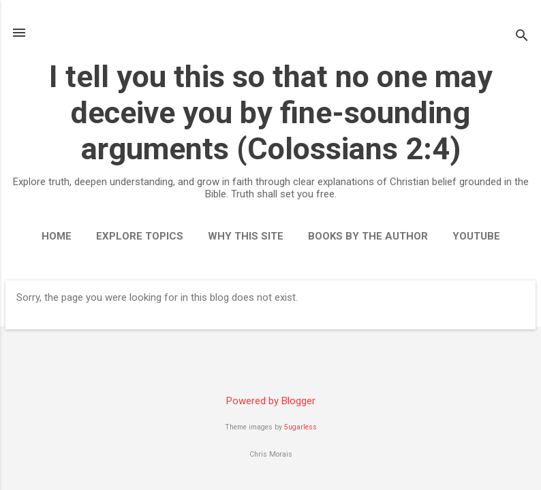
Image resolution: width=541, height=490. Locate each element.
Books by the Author (368, 236)
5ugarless (300, 427)
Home (57, 236)
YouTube (476, 236)
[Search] (522, 37)
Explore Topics (139, 236)
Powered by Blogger (270, 401)
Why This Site (245, 236)
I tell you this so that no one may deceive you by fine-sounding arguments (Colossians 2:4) (271, 113)
